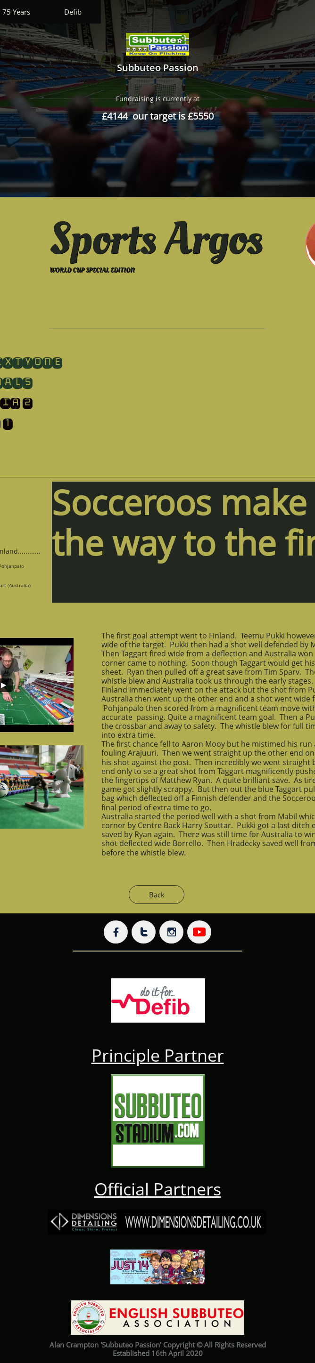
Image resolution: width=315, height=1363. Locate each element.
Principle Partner (157, 1055)
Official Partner (153, 1189)
